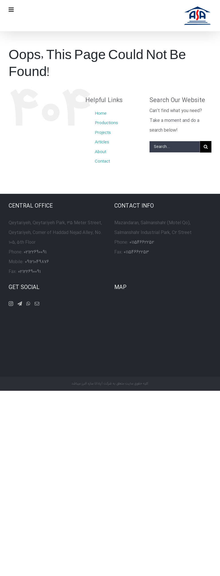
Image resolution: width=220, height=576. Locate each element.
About (100, 152)
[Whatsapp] (28, 303)
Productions (106, 123)
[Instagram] (11, 303)
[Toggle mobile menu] (12, 10)
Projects (103, 132)
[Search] (205, 147)
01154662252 (141, 242)
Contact (102, 161)
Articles (102, 142)
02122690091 (35, 252)
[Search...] (175, 147)
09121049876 (37, 261)
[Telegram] (19, 303)
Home (101, 113)
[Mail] (37, 303)
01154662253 (136, 252)
